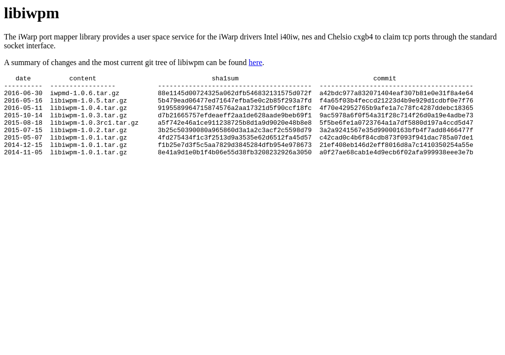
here (255, 62)
